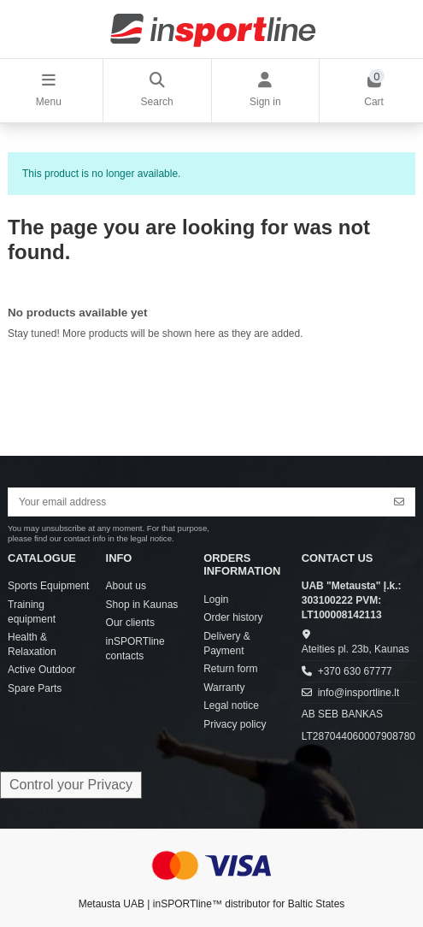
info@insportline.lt (359, 693)
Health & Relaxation (32, 644)
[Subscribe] (399, 502)
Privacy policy (234, 724)
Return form (230, 669)
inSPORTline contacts (135, 648)
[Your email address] (197, 502)
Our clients (130, 623)
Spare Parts (35, 688)
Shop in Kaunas (142, 605)
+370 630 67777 (355, 671)
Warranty (223, 688)
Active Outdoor (41, 670)
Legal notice (231, 705)
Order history (232, 617)
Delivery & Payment (226, 643)
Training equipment (32, 612)
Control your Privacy (70, 784)
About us (126, 586)
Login (215, 599)
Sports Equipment (48, 586)
